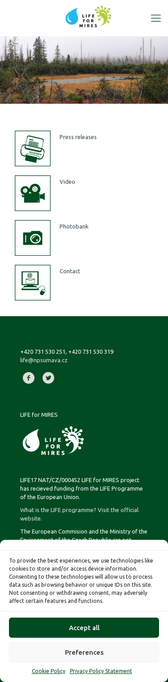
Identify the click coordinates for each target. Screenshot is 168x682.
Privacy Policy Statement (101, 671)
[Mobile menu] (156, 17)
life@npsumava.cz (44, 360)
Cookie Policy (48, 671)
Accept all (84, 627)
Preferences (84, 652)
